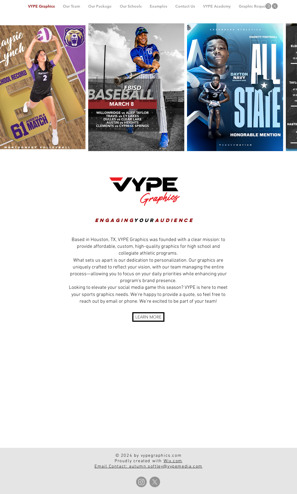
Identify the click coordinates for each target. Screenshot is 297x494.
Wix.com (173, 461)
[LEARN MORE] (148, 317)
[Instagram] (268, 6)
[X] (275, 6)
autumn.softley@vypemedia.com (166, 466)
